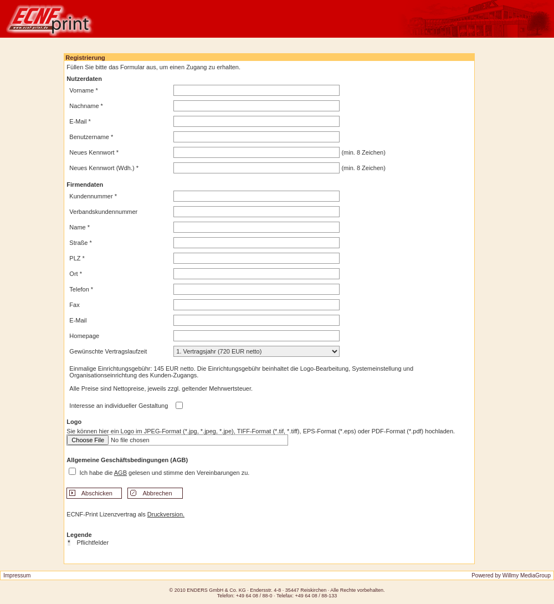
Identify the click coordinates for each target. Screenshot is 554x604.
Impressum (16, 575)
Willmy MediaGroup (526, 575)
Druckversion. (165, 514)
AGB (120, 472)
